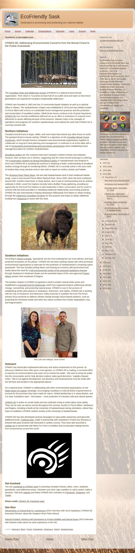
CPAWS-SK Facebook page (31, 501)
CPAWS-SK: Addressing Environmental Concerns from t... (116, 196)
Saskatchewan (67, 529)
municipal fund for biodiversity (31, 285)
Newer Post (12, 539)
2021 (105, 167)
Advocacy (16, 529)
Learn (71, 31)
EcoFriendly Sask (40, 16)
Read (92, 31)
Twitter (8, 495)
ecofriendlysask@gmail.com (111, 40)
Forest (29, 529)
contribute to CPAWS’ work (25, 487)
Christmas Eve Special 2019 (117, 184)
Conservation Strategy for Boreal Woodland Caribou (33, 161)
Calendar (29, 31)
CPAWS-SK (10, 116)
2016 (105, 270)
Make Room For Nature (16, 391)
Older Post (87, 539)
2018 (105, 262)
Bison (23, 529)
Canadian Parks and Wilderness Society (28, 93)
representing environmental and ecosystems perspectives (38, 146)
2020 (105, 170)
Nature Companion (114, 139)
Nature (57, 529)
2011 (105, 288)
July (107, 236)
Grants (18, 31)
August (108, 232)
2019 (105, 174)
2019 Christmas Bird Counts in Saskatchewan (116, 209)
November (109, 221)
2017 (105, 266)
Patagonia (22, 199)
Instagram (80, 492)
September (110, 228)
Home (7, 31)
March (108, 251)
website (26, 492)
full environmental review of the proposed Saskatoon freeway (58, 270)
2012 (105, 285)
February (109, 254)
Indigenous (48, 529)
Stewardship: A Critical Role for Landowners (25, 511)
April (107, 247)
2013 (105, 281)
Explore (82, 31)
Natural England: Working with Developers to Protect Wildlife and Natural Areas (41, 519)
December (109, 177)
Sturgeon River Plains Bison (22, 175)
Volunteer (60, 31)
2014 (105, 277)
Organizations (44, 31)
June (107, 239)
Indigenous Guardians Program (30, 196)
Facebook (70, 492)
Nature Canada (24, 259)
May (107, 243)
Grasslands (38, 529)
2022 (105, 163)
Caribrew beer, (27, 420)
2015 (105, 274)
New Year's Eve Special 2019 (117, 180)
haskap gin (10, 426)
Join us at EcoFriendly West (111, 50)
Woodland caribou (13, 155)
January (108, 258)
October (108, 225)
